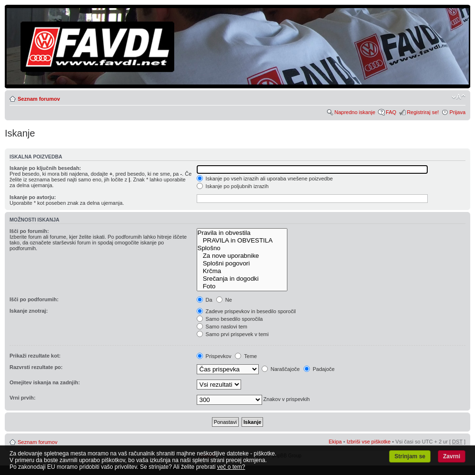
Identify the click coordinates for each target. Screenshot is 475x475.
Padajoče (319, 369)
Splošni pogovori (242, 263)
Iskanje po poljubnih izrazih (233, 186)
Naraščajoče (281, 369)
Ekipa (335, 441)
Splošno (242, 248)
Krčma (242, 271)
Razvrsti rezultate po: (36, 367)
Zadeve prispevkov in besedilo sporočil (246, 311)
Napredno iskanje (354, 112)
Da (204, 300)
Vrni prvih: (22, 398)
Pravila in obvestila (242, 233)
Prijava (457, 112)
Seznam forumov (39, 99)
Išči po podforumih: (34, 299)
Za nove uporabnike (242, 256)
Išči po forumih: (29, 231)
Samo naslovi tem (222, 326)
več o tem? (231, 467)
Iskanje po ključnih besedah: (45, 168)
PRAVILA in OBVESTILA (242, 240)
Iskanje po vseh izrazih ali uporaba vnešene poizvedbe (265, 178)
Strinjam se (409, 456)
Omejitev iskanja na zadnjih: (45, 382)
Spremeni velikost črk (458, 97)
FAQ (391, 112)
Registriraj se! (423, 112)
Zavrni (451, 456)
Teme (246, 356)
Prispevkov (214, 356)
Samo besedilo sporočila (230, 319)
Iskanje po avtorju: (33, 197)
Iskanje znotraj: (29, 311)
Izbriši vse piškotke (369, 441)
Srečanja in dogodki (242, 279)
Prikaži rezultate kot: (35, 356)
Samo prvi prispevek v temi (233, 334)
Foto (242, 286)
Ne (224, 300)
